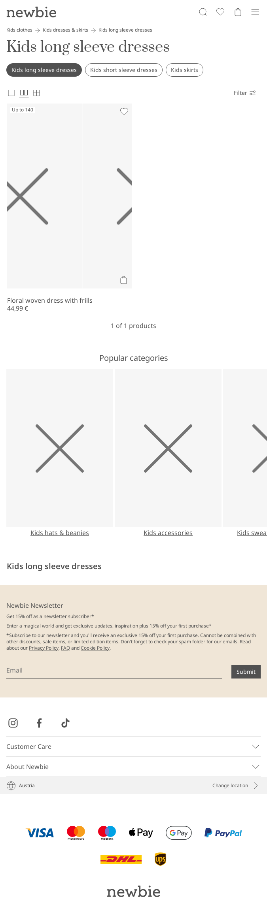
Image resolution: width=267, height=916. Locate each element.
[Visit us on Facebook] (39, 723)
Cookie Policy (95, 648)
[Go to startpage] (31, 11)
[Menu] (255, 12)
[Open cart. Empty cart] (237, 12)
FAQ (65, 648)
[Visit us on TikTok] (65, 723)
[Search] (203, 12)
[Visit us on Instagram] (13, 723)
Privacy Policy (44, 648)
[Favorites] (220, 12)
